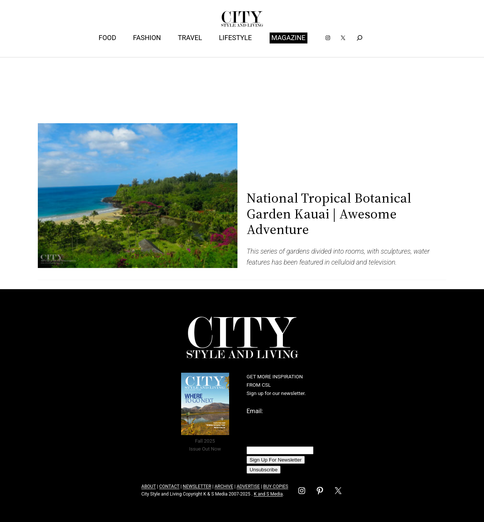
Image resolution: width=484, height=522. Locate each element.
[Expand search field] (359, 38)
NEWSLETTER (197, 486)
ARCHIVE (223, 486)
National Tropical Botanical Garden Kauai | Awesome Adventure (329, 213)
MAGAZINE (288, 38)
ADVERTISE (248, 486)
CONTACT (169, 486)
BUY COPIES (275, 486)
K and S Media (268, 494)
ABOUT (148, 486)
